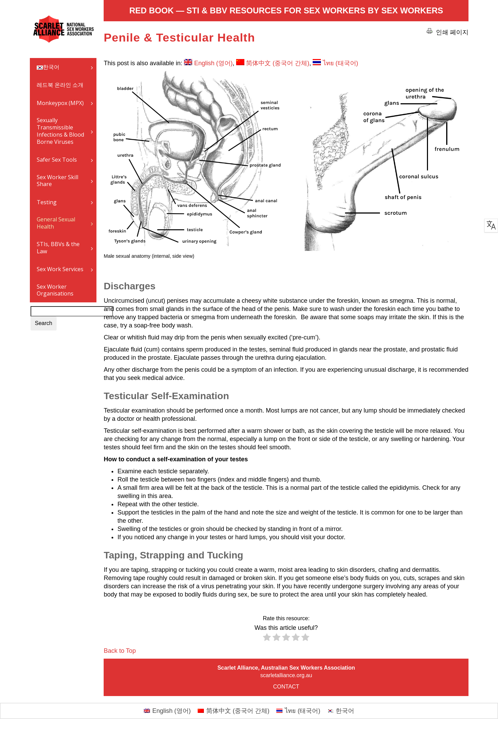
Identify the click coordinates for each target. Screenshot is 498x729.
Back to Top (120, 650)
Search (44, 323)
